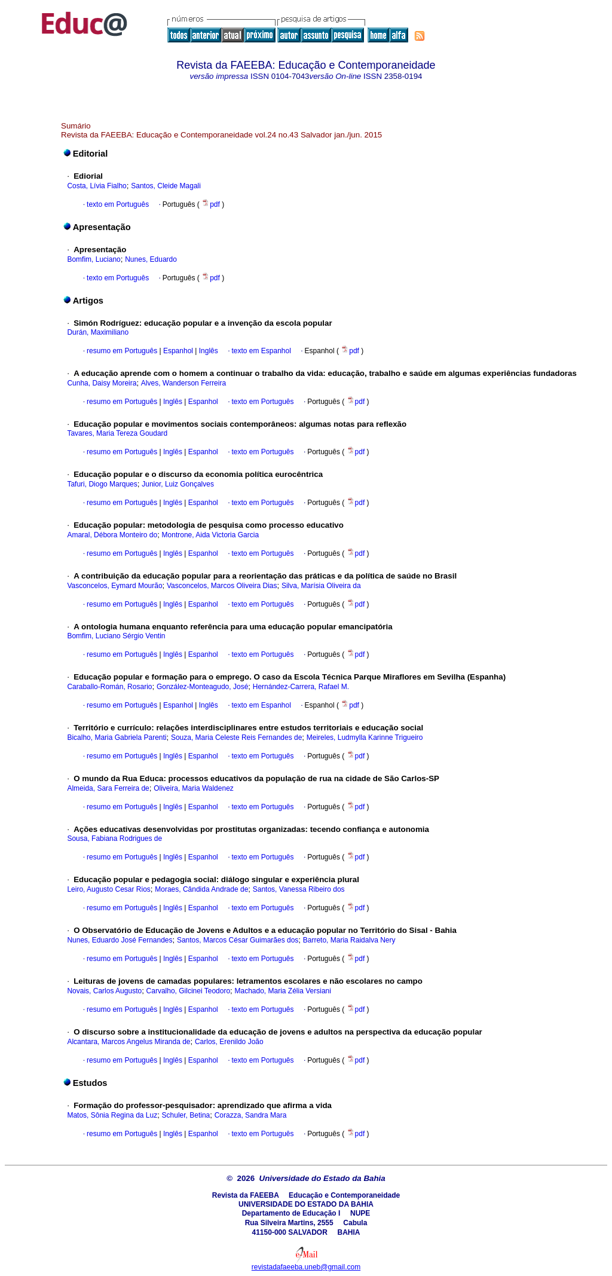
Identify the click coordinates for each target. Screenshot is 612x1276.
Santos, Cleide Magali (166, 186)
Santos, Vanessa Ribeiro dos (299, 889)
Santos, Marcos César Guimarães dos (237, 940)
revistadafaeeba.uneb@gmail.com (306, 1267)
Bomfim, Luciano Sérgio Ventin (116, 636)
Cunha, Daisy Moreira (101, 383)
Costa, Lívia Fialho (96, 186)
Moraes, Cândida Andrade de (201, 889)
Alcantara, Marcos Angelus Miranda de (128, 1042)
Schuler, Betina (186, 1115)
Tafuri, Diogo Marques (102, 484)
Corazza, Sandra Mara (251, 1115)
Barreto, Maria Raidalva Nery (349, 940)
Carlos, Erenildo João (229, 1042)
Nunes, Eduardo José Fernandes (119, 940)
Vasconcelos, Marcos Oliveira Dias (222, 586)
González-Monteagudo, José (202, 687)
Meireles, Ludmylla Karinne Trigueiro (365, 737)
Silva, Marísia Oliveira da (321, 586)
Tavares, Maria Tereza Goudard (117, 433)
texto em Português (118, 204)
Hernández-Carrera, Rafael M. (301, 687)
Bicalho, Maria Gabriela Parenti (116, 737)
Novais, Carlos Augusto (104, 991)
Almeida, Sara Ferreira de (108, 788)
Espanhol (177, 351)
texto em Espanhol (260, 351)
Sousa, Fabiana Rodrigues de (114, 838)
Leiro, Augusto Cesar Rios (108, 889)
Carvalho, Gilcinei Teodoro (188, 991)
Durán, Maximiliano (97, 332)
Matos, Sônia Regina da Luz (112, 1115)
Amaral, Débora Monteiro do (112, 535)
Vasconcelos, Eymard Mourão (114, 586)
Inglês (207, 351)
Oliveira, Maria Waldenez (194, 788)
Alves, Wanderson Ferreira (183, 383)
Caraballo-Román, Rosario (109, 687)
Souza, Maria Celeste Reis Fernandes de (236, 737)
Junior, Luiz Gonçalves (178, 484)
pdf (211, 204)
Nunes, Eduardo (151, 259)
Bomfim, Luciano (93, 259)
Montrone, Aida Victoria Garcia (210, 535)
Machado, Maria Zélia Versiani (282, 991)
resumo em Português (122, 351)
